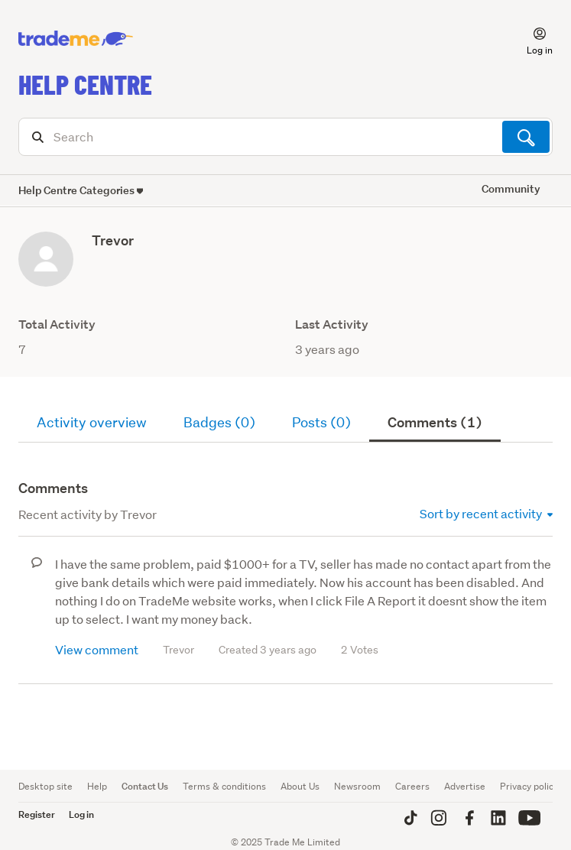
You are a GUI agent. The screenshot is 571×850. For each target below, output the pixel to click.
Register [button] (36, 814)
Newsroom (357, 786)
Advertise (464, 786)
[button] (530, 39)
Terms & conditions (224, 786)
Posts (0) (321, 422)
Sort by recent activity (486, 513)
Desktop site (45, 786)
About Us (300, 786)
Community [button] (511, 188)
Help (97, 786)
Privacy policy (529, 786)
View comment (96, 649)
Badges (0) (219, 422)
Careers (412, 786)
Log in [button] (81, 814)
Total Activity (57, 324)
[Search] (285, 137)
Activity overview (92, 422)
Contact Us (145, 786)
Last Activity (331, 324)
